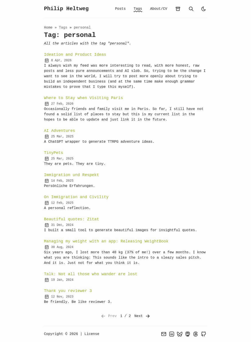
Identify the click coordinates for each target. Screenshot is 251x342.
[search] (191, 8)
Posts (120, 9)
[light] (203, 8)
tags (64, 28)
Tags (138, 9)
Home (48, 28)
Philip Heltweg (66, 9)
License (91, 334)
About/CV (158, 9)
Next (142, 316)
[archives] (177, 8)
